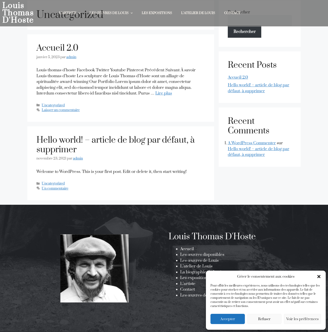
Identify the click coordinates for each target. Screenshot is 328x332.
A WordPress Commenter (252, 143)
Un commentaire (55, 188)
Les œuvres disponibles (202, 254)
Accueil (187, 249)
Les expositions (157, 13)
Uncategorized (53, 105)
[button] (319, 276)
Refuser (264, 319)
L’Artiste (69, 13)
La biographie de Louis (201, 272)
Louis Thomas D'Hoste (18, 13)
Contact (232, 13)
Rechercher (244, 31)
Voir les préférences (302, 319)
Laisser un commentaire (61, 110)
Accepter (227, 319)
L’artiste (187, 283)
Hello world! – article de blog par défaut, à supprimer (115, 145)
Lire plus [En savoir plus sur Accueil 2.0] (163, 93)
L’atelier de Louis (198, 13)
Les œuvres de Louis (111, 13)
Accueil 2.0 (57, 48)
